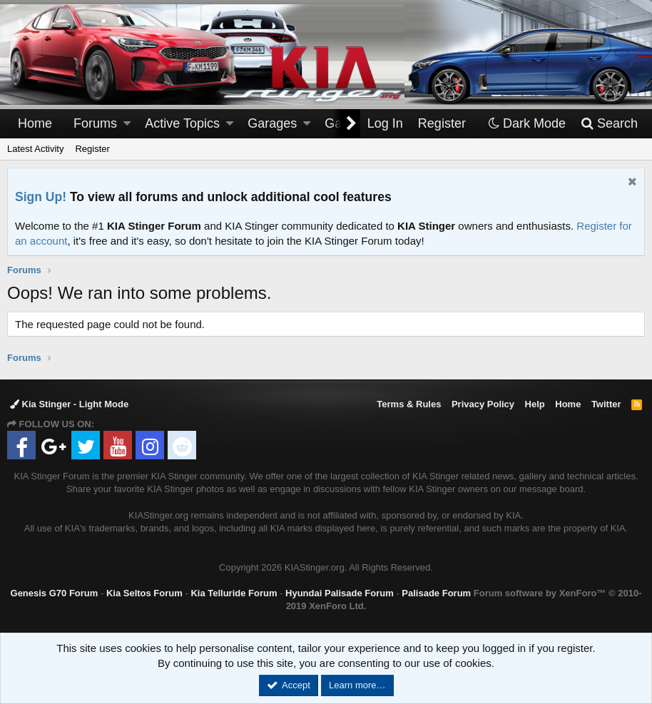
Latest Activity (35, 148)
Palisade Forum (436, 593)
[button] (127, 123)
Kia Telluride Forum (233, 593)
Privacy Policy (483, 404)
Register (92, 148)
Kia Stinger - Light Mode (69, 404)
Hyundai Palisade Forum (339, 593)
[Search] (609, 123)
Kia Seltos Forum (144, 593)
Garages (272, 123)
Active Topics (182, 123)
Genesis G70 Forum (54, 593)
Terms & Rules (409, 404)
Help (535, 404)
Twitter (606, 404)
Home (35, 123)
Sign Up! (40, 197)
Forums (95, 123)
